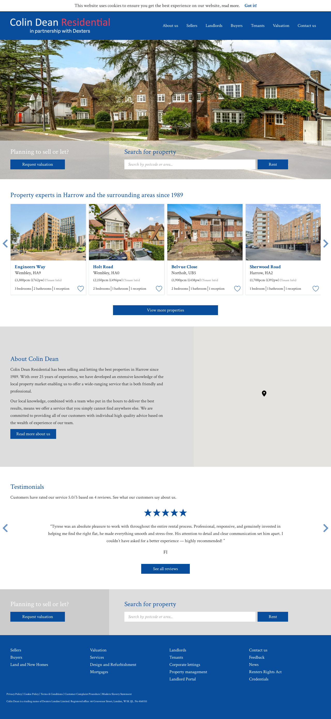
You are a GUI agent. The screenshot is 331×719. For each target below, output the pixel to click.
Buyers (237, 25)
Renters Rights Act (265, 672)
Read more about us (33, 434)
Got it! (251, 6)
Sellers (191, 25)
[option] (48, 250)
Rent (273, 164)
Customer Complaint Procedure (82, 694)
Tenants (258, 25)
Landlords (214, 25)
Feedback (257, 657)
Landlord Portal (182, 679)
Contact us (307, 25)
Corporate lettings (184, 664)
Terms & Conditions (52, 694)
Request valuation (37, 164)
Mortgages (99, 672)
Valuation (281, 25)
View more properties (165, 310)
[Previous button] (5, 528)
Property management (188, 672)
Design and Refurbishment (113, 664)
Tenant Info (53, 280)
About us (170, 25)
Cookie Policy (31, 694)
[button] (264, 393)
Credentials (258, 679)
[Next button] (325, 528)
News (254, 664)
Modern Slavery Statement (117, 694)
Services (97, 657)
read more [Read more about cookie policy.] (230, 6)
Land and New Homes (29, 664)
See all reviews (165, 569)
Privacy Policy (14, 694)
